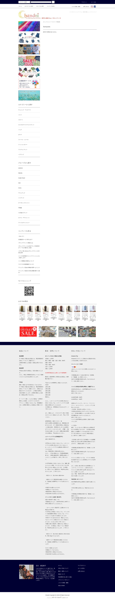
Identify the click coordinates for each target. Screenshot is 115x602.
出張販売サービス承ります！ (25, 239)
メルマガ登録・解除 (75, 6)
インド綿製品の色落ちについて (26, 261)
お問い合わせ (85, 6)
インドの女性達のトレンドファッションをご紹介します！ (29, 256)
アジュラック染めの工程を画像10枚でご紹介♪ (29, 271)
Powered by (57, 597)
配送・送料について (63, 571)
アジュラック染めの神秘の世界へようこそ (29, 267)
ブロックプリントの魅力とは (25, 242)
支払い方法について (63, 568)
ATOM (63, 585)
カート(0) (92, 2)
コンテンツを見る (50, 6)
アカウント (83, 2)
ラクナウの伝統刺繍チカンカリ (26, 264)
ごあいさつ (21, 236)
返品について (61, 574)
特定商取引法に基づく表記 (65, 577)
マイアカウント (82, 565)
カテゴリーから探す (28, 6)
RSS (59, 585)
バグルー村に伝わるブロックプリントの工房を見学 (29, 251)
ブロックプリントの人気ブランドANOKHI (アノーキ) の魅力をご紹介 (28, 246)
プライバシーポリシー (63, 579)
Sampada (58, 21)
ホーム (20, 6)
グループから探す (39, 6)
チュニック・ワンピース (51, 21)
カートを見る (81, 568)
